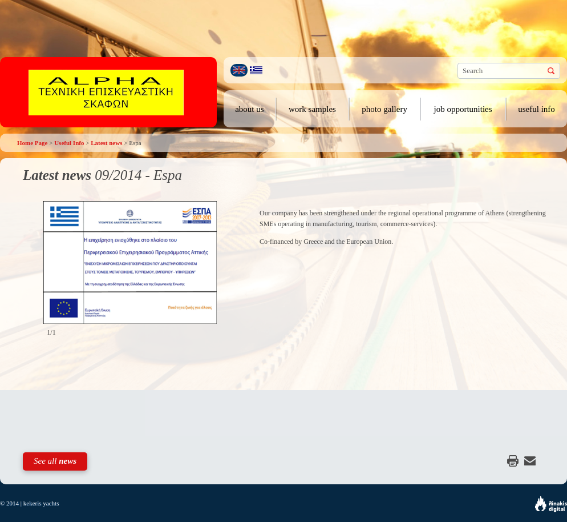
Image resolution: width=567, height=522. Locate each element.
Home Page (32, 142)
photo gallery (384, 109)
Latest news (106, 142)
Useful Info (69, 142)
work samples (312, 109)
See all (55, 460)
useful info (536, 109)
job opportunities (463, 109)
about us (249, 109)
